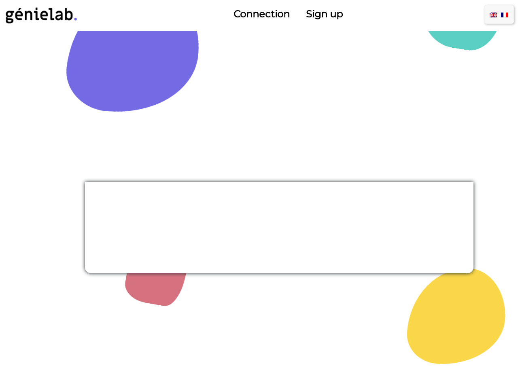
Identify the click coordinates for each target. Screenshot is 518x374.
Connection (262, 14)
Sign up (324, 14)
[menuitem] (493, 14)
